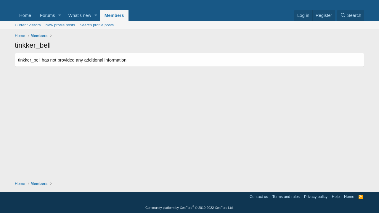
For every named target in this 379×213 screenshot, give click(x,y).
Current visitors (28, 25)
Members (114, 15)
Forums (47, 15)
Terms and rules (286, 196)
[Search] (350, 15)
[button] (60, 15)
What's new (79, 15)
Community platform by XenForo (189, 207)
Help (336, 196)
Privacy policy (315, 196)
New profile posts (60, 25)
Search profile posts (97, 25)
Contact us (259, 196)
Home (25, 15)
